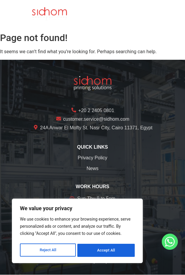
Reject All (48, 250)
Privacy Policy (92, 157)
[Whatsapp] (170, 242)
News (92, 168)
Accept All (106, 250)
